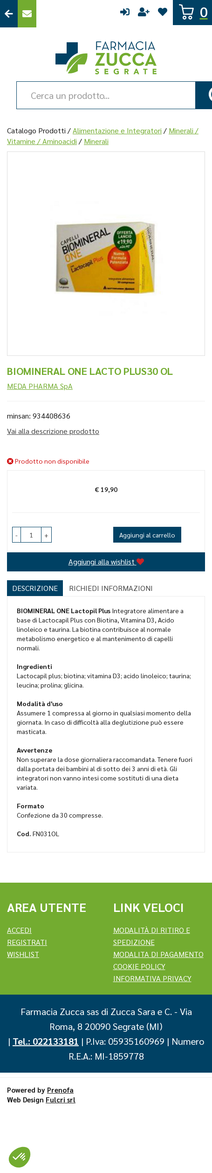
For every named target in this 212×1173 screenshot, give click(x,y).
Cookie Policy (139, 966)
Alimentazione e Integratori (117, 130)
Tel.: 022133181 (46, 1041)
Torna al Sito (9, 13)
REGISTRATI (27, 942)
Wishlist (162, 13)
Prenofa (60, 1089)
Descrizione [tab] (35, 588)
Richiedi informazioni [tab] (111, 588)
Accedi (124, 13)
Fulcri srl (60, 1099)
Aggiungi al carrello (147, 535)
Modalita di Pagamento (158, 954)
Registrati (143, 13)
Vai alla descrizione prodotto (53, 431)
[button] (16, 535)
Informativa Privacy (152, 978)
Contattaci (27, 13)
